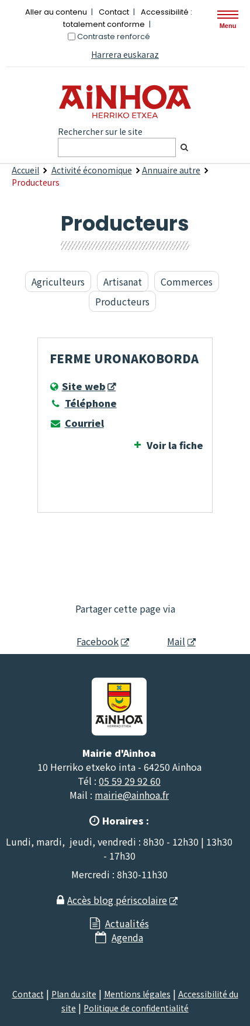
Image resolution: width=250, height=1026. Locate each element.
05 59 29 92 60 (130, 781)
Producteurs (122, 301)
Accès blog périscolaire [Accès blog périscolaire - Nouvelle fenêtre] (117, 900)
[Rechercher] (184, 147)
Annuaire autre (171, 170)
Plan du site (73, 994)
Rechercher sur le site (100, 131)
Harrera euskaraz (125, 54)
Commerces (187, 281)
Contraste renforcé (113, 36)
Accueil (25, 170)
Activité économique (91, 170)
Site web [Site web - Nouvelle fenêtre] (84, 386)
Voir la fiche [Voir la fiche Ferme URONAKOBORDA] (175, 445)
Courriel (77, 423)
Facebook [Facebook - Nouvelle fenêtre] (90, 641)
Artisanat (122, 281)
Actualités (127, 923)
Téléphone (83, 403)
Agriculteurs (58, 281)
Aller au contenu (56, 12)
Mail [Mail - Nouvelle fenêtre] (166, 641)
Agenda (127, 937)
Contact (114, 12)
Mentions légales (137, 994)
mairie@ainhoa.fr (132, 795)
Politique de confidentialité (136, 1008)
